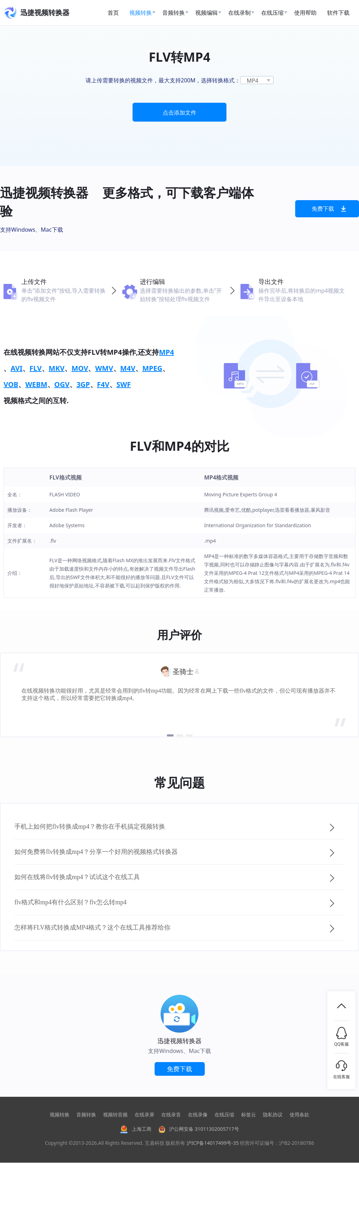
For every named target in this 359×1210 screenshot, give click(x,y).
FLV (35, 368)
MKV (57, 368)
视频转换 (59, 1114)
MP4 (166, 352)
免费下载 (329, 208)
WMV (104, 368)
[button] (170, 735)
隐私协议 (273, 1114)
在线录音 (171, 1114)
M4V (127, 368)
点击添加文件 (179, 112)
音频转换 (86, 1114)
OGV (61, 384)
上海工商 (135, 1129)
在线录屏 (144, 1114)
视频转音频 (115, 1114)
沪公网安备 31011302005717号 (198, 1129)
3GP (83, 384)
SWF (123, 384)
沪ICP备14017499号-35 (213, 1143)
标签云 (248, 1114)
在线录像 (198, 1114)
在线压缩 (224, 1114)
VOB (11, 384)
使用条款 (299, 1114)
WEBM (36, 384)
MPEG (152, 368)
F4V (103, 384)
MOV (80, 368)
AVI (16, 368)
